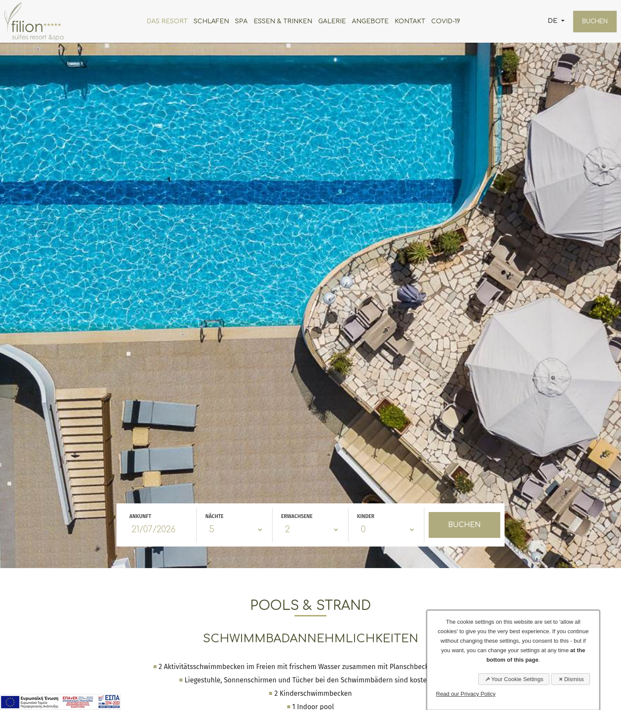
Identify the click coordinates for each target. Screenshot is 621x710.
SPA (238, 21)
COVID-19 (442, 21)
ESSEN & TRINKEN (280, 21)
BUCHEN (591, 21)
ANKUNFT (140, 516)
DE (547, 21)
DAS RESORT (164, 21)
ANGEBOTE (367, 21)
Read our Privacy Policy (466, 694)
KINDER (366, 516)
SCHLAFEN (208, 21)
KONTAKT (407, 21)
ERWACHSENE (297, 516)
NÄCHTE (214, 516)
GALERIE (329, 21)
